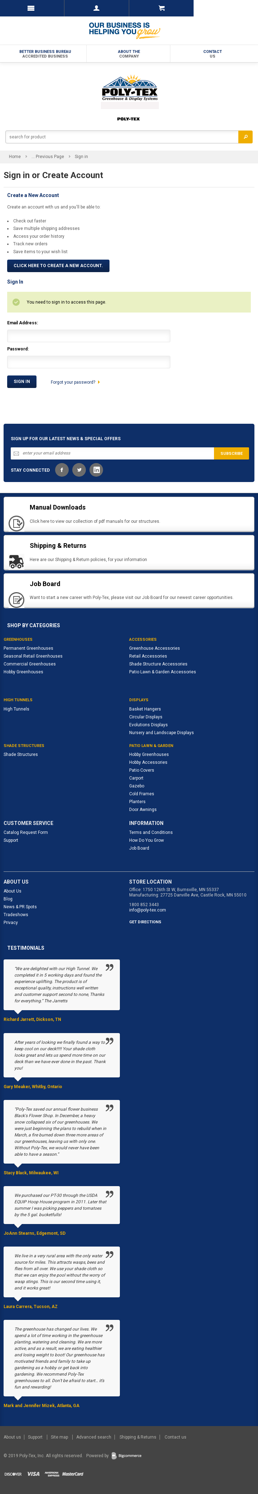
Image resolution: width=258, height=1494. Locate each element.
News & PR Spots (20, 906)
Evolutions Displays (148, 724)
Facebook (62, 470)
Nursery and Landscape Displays (161, 732)
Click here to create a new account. (58, 265)
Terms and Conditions (151, 832)
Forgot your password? (73, 382)
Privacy (11, 922)
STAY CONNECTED (30, 470)
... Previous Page (47, 156)
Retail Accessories (148, 656)
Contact (212, 54)
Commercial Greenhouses (30, 664)
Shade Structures (21, 754)
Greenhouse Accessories (154, 648)
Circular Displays (145, 716)
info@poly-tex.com (147, 910)
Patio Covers (141, 770)
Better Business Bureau (45, 54)
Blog (8, 898)
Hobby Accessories (148, 762)
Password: (18, 349)
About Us (12, 891)
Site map (60, 1437)
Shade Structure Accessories (158, 664)
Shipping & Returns (138, 1437)
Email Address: (22, 322)
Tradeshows (16, 914)
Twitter (79, 470)
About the (128, 54)
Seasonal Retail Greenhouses (33, 656)
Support (11, 840)
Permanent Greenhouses (28, 648)
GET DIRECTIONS (145, 922)
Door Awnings (143, 809)
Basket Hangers (145, 709)
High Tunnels (16, 709)
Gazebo (136, 785)
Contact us (175, 1437)
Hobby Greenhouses (23, 671)
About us (13, 1437)
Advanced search (93, 1437)
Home (15, 156)
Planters (137, 801)
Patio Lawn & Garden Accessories (162, 671)
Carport (136, 778)
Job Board (139, 848)
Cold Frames (141, 793)
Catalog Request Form (26, 832)
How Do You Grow (146, 840)
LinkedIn (96, 470)
